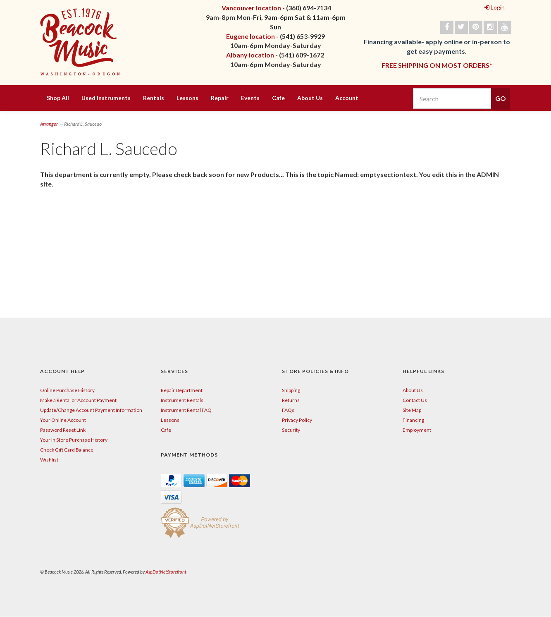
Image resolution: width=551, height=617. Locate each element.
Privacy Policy (297, 420)
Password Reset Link (63, 430)
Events (250, 97)
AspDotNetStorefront (166, 571)
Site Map (412, 410)
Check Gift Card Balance (66, 450)
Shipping (291, 390)
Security (291, 430)
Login (494, 7)
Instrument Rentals (182, 400)
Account (346, 97)
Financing (413, 420)
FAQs (288, 410)
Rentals (153, 97)
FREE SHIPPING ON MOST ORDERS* (437, 65)
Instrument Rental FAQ (186, 410)
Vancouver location (251, 8)
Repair (220, 97)
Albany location (250, 55)
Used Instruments (106, 97)
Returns (291, 400)
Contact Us (415, 400)
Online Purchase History (67, 390)
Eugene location (250, 36)
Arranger (49, 124)
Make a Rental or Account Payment (78, 400)
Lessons (187, 97)
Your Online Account (63, 420)
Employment (417, 430)
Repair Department (182, 390)
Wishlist (49, 460)
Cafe (278, 97)
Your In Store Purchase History (73, 440)
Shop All (58, 97)
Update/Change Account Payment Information (91, 410)
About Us (310, 97)
